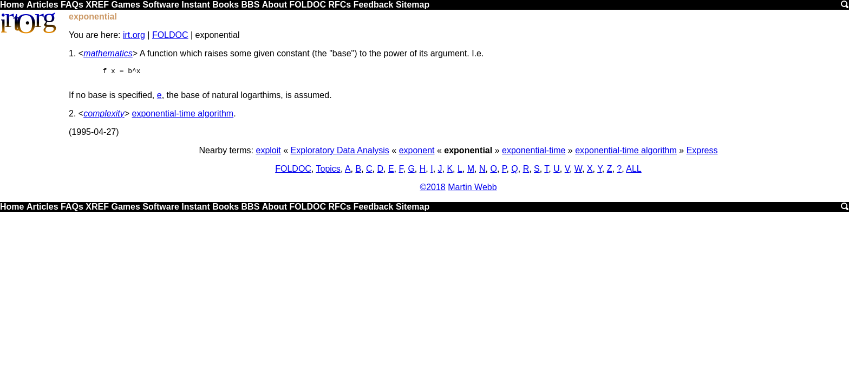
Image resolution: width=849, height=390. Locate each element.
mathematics (108, 53)
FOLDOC (307, 4)
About (274, 4)
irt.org (134, 35)
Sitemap (412, 4)
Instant (195, 4)
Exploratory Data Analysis (340, 153)
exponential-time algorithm (183, 116)
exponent (417, 153)
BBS (250, 4)
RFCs (339, 4)
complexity (104, 116)
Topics (328, 172)
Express (702, 153)
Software (160, 4)
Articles (42, 4)
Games (125, 4)
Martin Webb (472, 190)
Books (225, 4)
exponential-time (533, 153)
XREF (97, 4)
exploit (268, 153)
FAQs (72, 4)
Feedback (374, 4)
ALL (633, 172)
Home (12, 4)
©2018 (432, 190)
